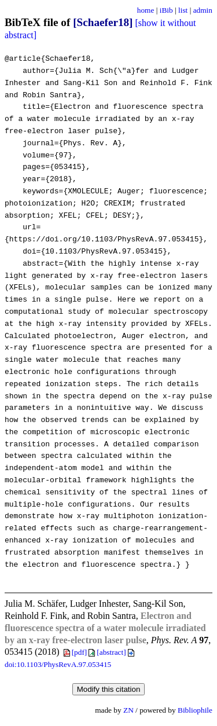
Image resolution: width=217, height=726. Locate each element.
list (182, 10)
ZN (128, 710)
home (146, 10)
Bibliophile (195, 710)
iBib (166, 10)
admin (202, 10)
